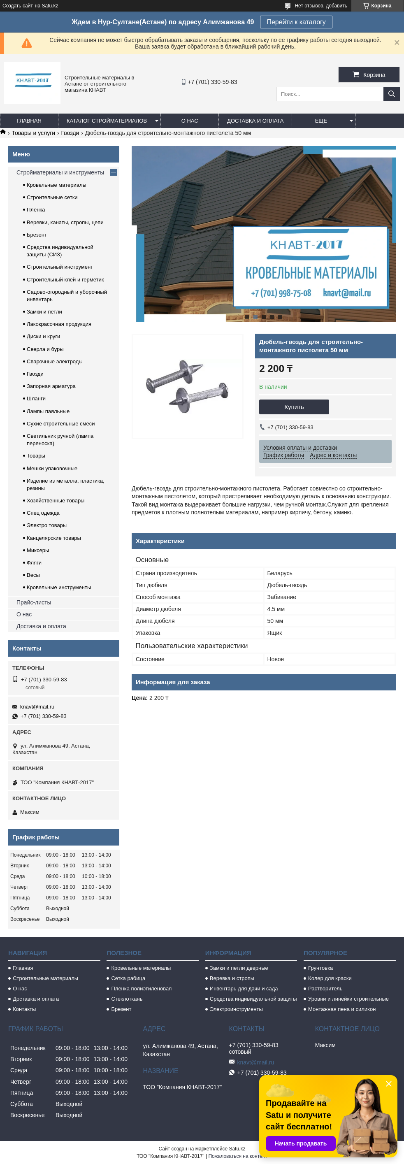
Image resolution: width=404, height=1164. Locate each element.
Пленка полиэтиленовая (141, 988)
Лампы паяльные (48, 411)
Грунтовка (320, 968)
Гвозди (70, 133)
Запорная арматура (51, 386)
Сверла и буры (45, 349)
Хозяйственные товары (55, 500)
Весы (33, 575)
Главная (29, 121)
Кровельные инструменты (59, 587)
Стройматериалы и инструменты (60, 172)
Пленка (36, 210)
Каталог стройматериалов (107, 121)
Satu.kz (237, 1149)
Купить (294, 406)
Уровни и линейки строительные (348, 999)
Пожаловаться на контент (237, 1156)
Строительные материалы (45, 978)
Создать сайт (17, 6)
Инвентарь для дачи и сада (244, 988)
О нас (189, 121)
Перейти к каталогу (296, 22)
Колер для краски (330, 978)
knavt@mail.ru (37, 707)
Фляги (34, 563)
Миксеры (38, 550)
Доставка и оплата (255, 121)
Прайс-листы (33, 602)
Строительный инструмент (60, 267)
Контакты (24, 1009)
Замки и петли (44, 312)
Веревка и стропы (232, 978)
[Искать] (391, 94)
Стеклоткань (126, 999)
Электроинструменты (236, 1009)
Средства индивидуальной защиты (253, 999)
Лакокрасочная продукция (59, 324)
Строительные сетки (52, 197)
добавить (336, 6)
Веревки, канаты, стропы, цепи (65, 222)
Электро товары (47, 525)
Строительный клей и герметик (65, 279)
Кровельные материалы (56, 185)
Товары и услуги (33, 133)
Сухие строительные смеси (61, 424)
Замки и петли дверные (239, 968)
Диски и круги (43, 336)
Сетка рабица (128, 978)
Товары (36, 456)
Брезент (37, 235)
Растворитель (325, 988)
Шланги (36, 398)
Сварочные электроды (55, 361)
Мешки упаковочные (52, 468)
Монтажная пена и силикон (342, 1009)
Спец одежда (43, 513)
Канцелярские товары (54, 538)
